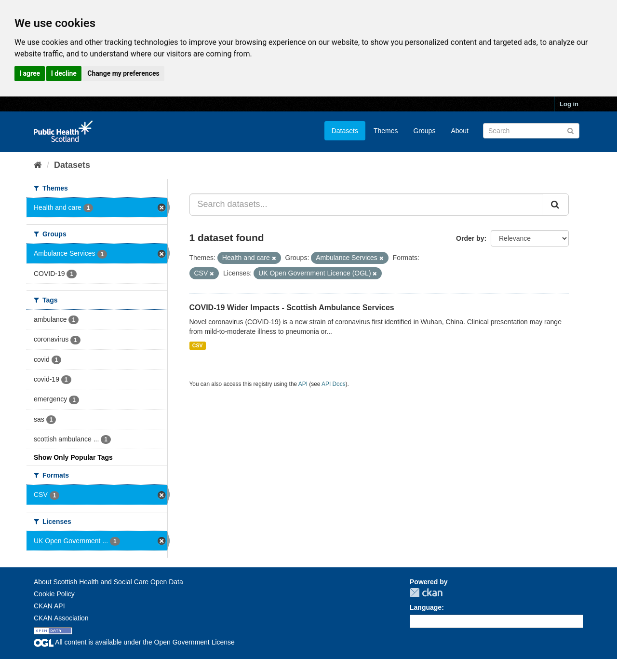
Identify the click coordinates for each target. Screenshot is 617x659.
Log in (569, 104)
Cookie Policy (54, 594)
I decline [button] (64, 73)
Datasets (345, 131)
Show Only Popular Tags (73, 457)
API (303, 384)
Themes (386, 131)
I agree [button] (29, 73)
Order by (470, 238)
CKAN (426, 593)
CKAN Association (61, 618)
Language (426, 607)
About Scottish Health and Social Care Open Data (108, 582)
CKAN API (49, 606)
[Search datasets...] (366, 204)
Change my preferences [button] (123, 73)
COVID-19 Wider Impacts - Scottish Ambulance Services (291, 307)
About (460, 131)
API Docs (334, 384)
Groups (424, 131)
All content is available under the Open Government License (134, 642)
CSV (197, 345)
